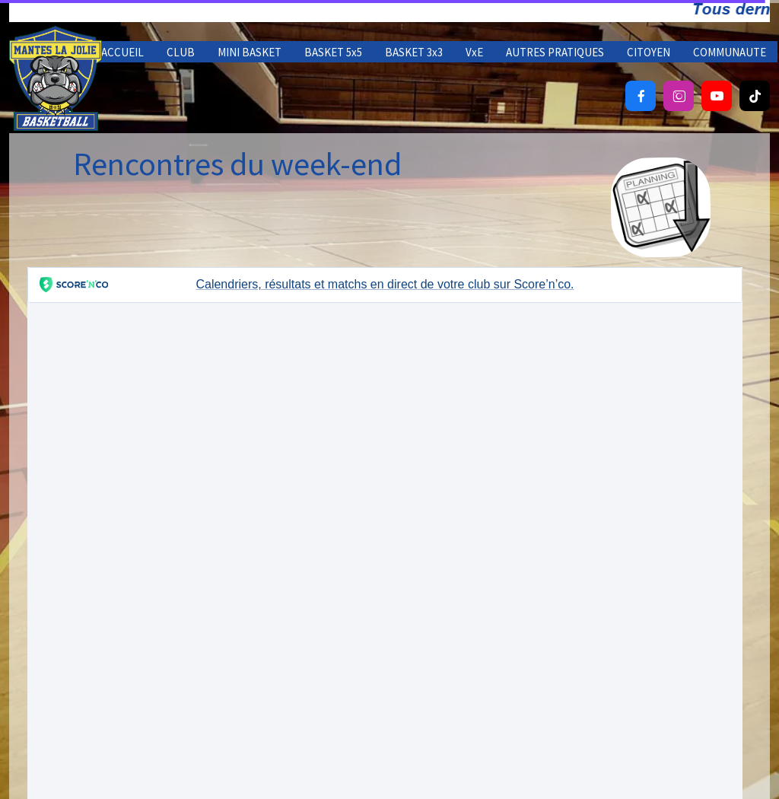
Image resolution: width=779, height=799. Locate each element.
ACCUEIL (122, 52)
